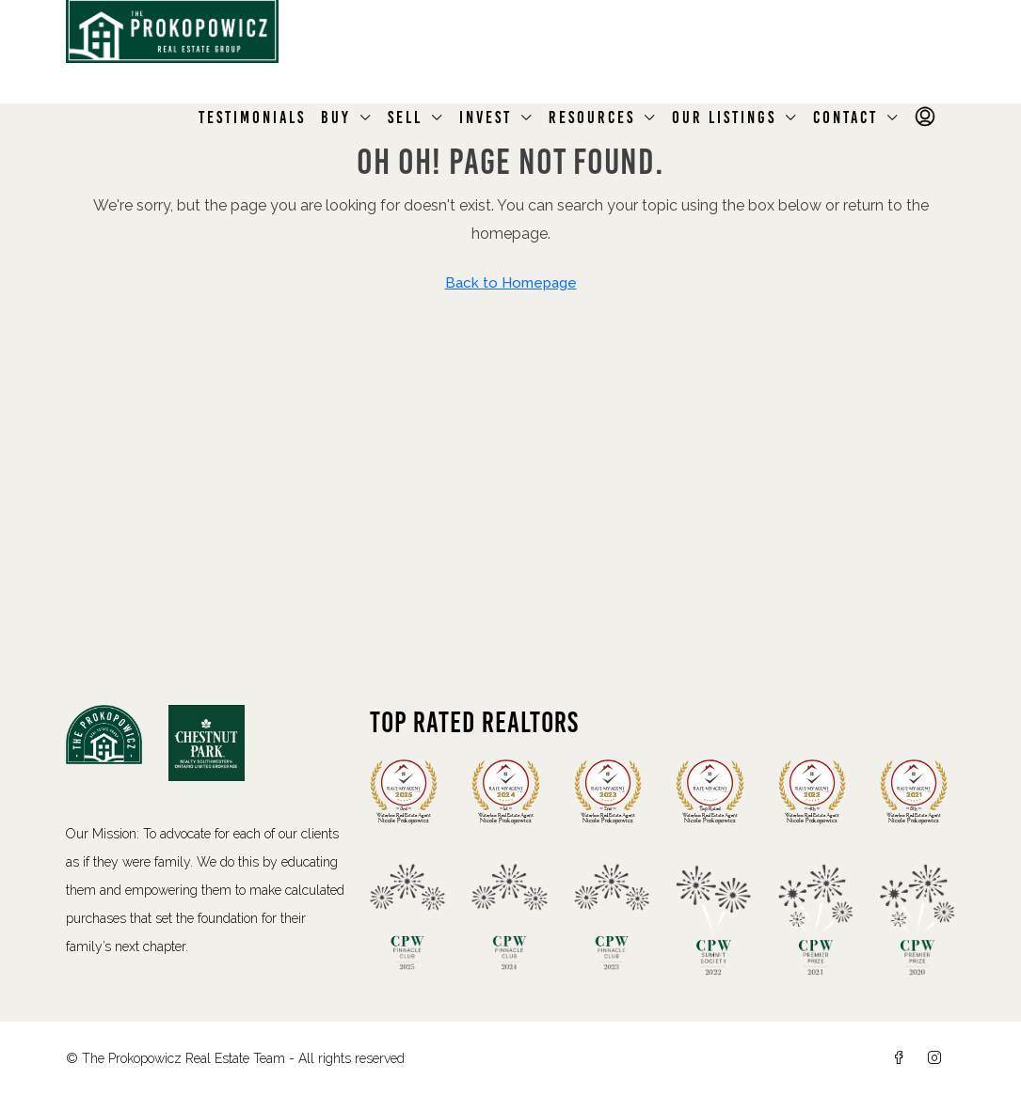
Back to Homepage (511, 282)
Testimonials (252, 117)
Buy (336, 117)
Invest (485, 117)
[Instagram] (938, 1058)
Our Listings (724, 117)
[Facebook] (902, 1058)
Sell (405, 117)
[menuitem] (927, 117)
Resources (592, 117)
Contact (845, 117)
